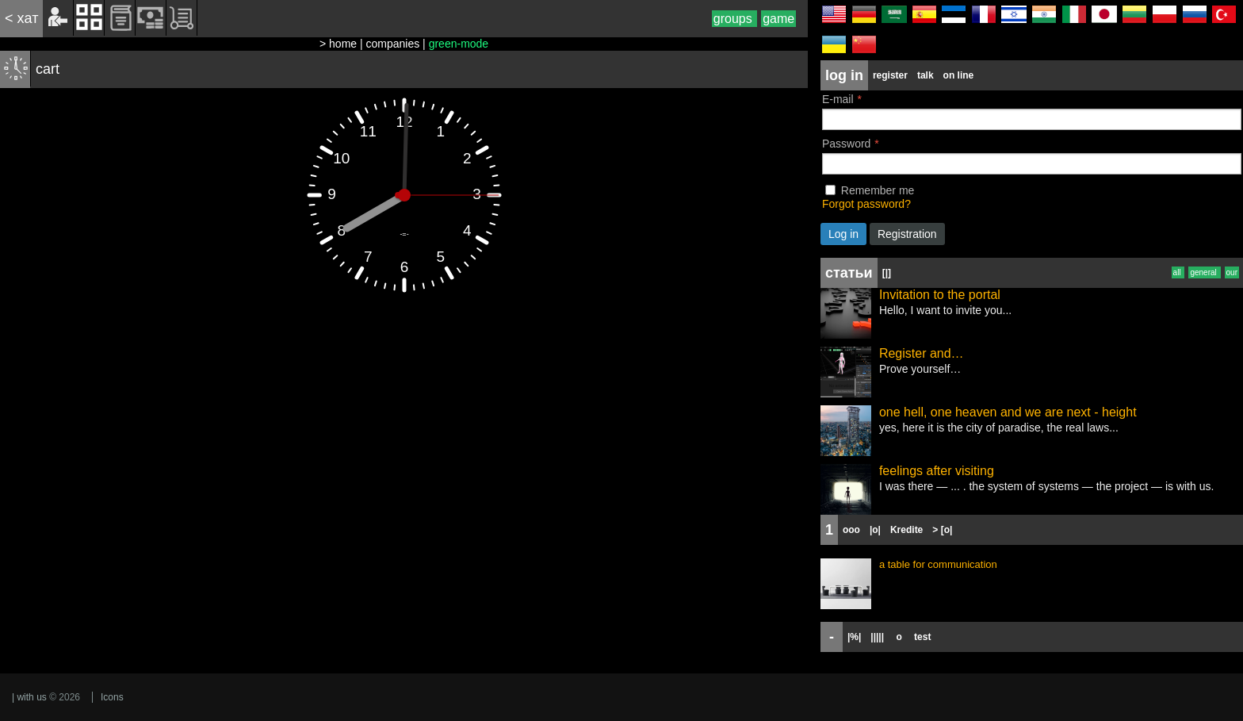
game (778, 18)
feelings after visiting (936, 470)
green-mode (459, 43)
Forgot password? (866, 204)
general (1204, 272)
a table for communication (938, 564)
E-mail (838, 99)
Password (846, 143)
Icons (112, 697)
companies (393, 43)
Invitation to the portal (939, 294)
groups (734, 18)
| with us (29, 697)
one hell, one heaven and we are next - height (1008, 412)
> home (338, 43)
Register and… (921, 353)
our (1231, 272)
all (1178, 272)
